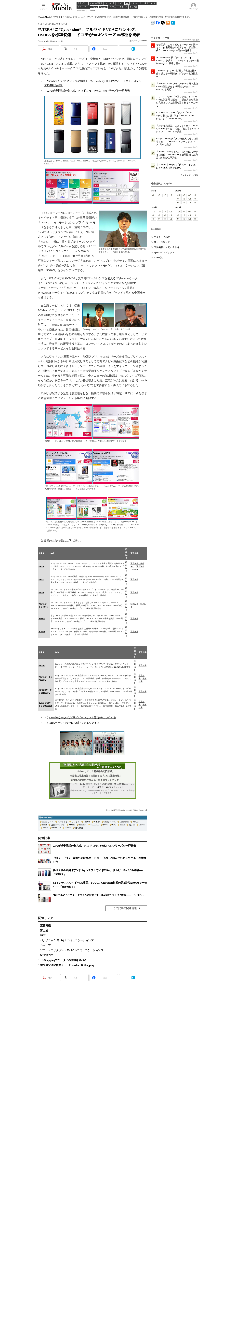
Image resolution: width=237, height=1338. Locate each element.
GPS (114, 825)
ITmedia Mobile (44, 17)
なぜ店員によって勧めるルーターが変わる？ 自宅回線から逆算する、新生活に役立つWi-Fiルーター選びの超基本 (177, 47)
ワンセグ (75, 822)
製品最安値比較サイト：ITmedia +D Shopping (67, 965)
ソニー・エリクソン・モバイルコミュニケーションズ (71, 950)
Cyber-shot (124, 822)
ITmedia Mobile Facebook (158, 22)
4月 (153, 195)
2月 (165, 195)
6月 (189, 199)
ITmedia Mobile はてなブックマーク (173, 22)
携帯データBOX (104, 787)
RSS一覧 (158, 257)
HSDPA (87, 822)
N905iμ (42, 665)
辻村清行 (79, 828)
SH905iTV (56, 828)
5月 (195, 199)
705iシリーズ (110, 822)
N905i (41, 592)
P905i (122, 825)
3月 (159, 195)
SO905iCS (95, 825)
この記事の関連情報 (125, 908)
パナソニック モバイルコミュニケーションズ (66, 940)
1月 (171, 195)
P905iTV (82, 825)
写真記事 (134, 579)
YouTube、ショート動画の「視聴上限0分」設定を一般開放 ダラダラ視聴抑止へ (177, 73)
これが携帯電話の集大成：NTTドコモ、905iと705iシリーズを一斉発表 (88, 90)
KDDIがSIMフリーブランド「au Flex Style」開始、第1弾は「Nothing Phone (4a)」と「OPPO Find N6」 (175, 115)
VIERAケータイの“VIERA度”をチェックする (73, 722)
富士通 (44, 930)
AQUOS (136, 822)
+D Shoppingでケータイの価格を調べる (63, 960)
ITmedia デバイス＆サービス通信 (153, 22)
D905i (41, 566)
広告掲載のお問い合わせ (166, 247)
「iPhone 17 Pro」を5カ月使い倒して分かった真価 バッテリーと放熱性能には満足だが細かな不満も (177, 154)
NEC (43, 935)
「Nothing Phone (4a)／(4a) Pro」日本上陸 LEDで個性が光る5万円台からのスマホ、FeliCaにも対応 (178, 86)
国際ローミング (58, 825)
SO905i (42, 631)
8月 (178, 199)
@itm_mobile (163, 22)
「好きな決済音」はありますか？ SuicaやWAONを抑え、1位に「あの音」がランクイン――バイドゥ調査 (177, 128)
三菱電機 (45, 925)
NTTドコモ (58, 17)
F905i (41, 579)
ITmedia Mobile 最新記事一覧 (168, 22)
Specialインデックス (164, 252)
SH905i (42, 618)
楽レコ (132, 825)
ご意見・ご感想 (162, 237)
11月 (184, 195)
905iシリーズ (47, 822)
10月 (189, 195)
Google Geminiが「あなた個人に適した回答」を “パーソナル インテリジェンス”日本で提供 (177, 141)
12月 (178, 195)
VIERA (97, 822)
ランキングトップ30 (189, 175)
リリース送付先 (162, 242)
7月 (184, 199)
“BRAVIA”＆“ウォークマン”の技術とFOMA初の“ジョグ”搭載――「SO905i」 (99, 895)
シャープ (45, 945)
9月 (195, 195)
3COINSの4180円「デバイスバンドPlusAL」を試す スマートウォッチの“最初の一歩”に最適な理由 (177, 60)
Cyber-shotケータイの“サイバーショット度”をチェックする (81, 717)
